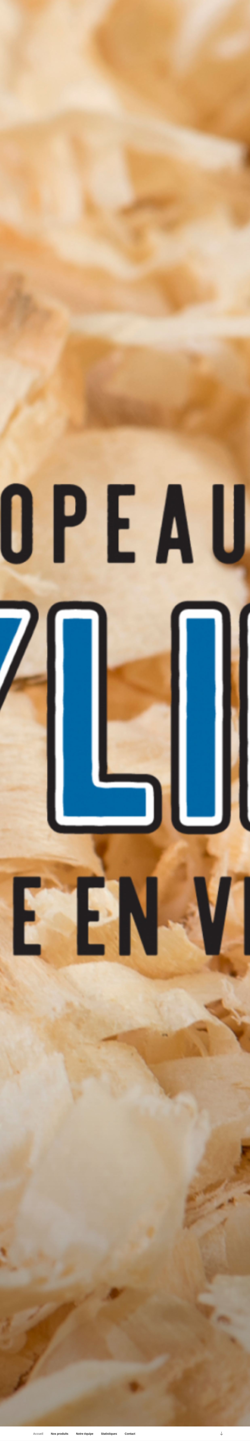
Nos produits (59, 1433)
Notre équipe (84, 1433)
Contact (130, 1433)
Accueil (38, 1433)
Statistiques (109, 1433)
